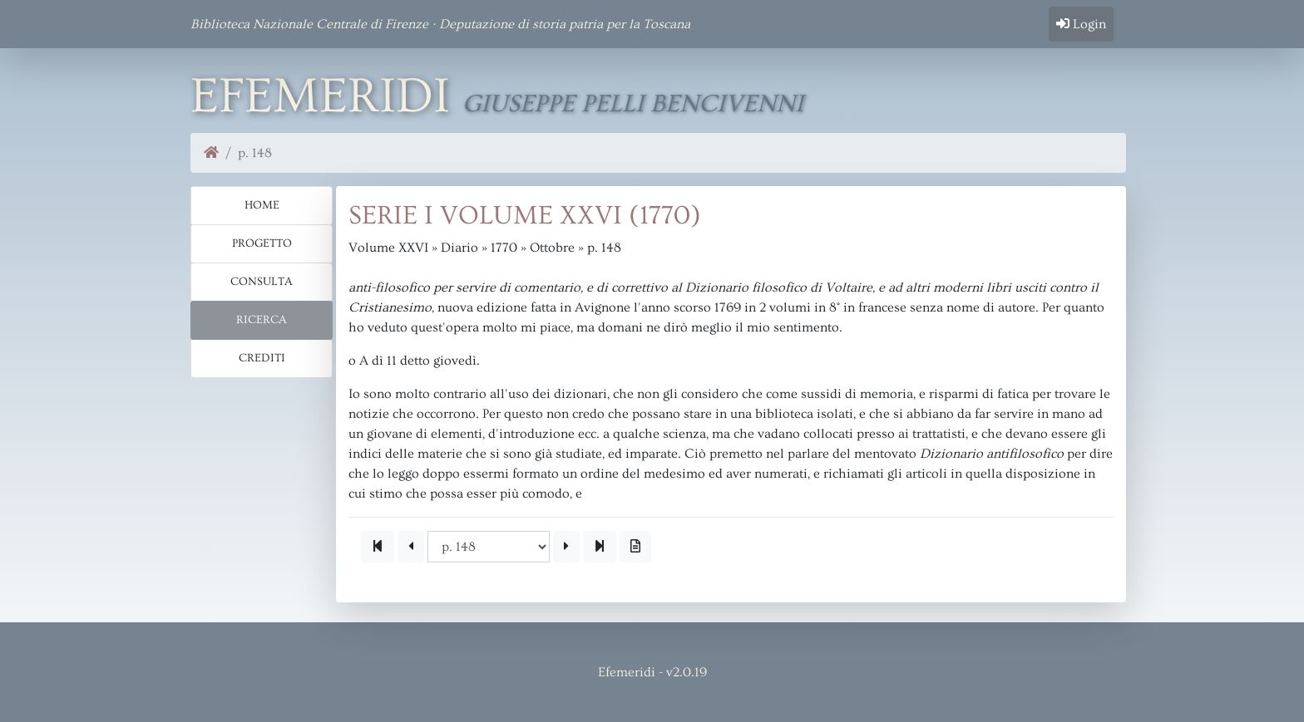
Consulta (261, 281)
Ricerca (261, 320)
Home (261, 205)
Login (1081, 24)
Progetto (262, 243)
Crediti (262, 358)
